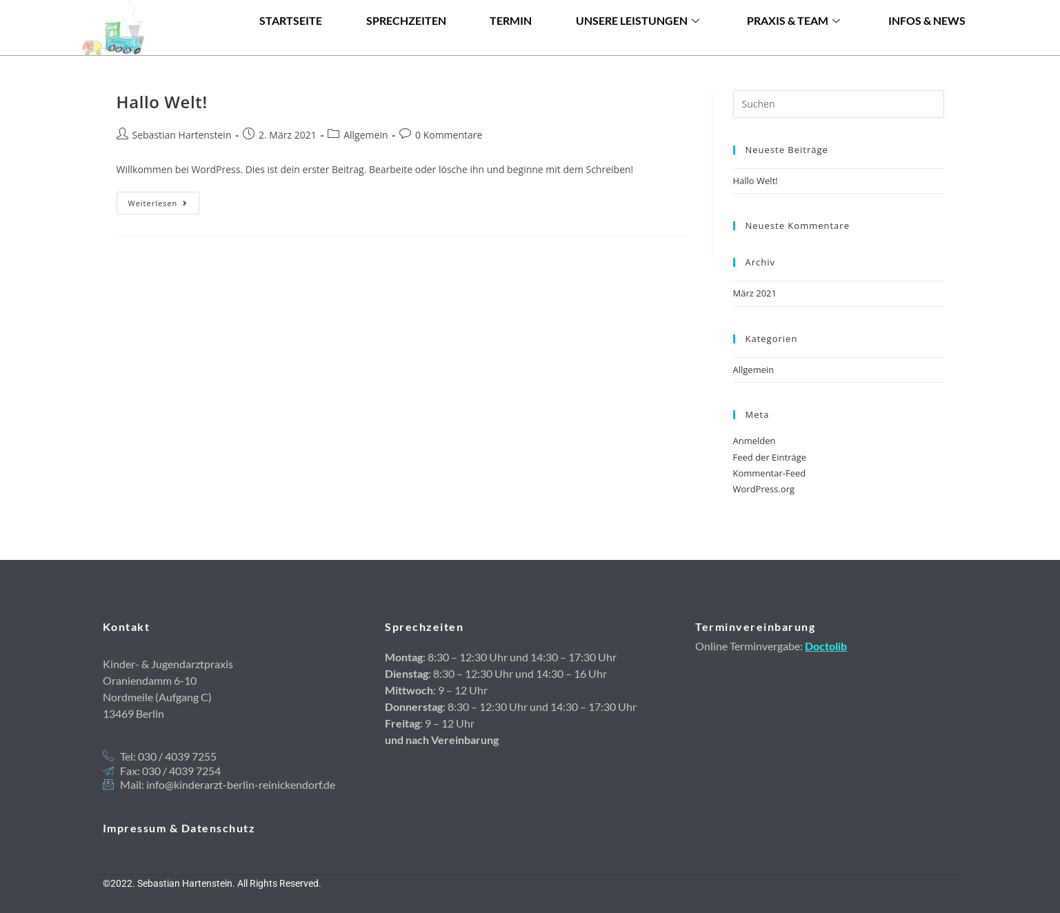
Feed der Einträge (770, 457)
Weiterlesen (164, 200)
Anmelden (754, 440)
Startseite (290, 47)
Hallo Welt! (162, 101)
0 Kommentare (448, 134)
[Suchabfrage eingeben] (838, 104)
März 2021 (755, 293)
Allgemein (365, 134)
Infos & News (927, 47)
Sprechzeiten (406, 47)
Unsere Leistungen (637, 47)
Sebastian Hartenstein (182, 134)
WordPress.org (764, 489)
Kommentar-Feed (769, 473)
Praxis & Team (793, 47)
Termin (511, 47)
